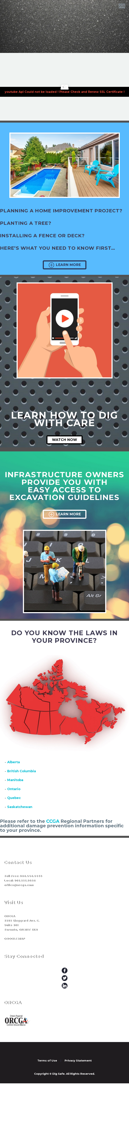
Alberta (13, 762)
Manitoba (15, 780)
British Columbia (21, 771)
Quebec (14, 798)
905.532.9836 (24, 880)
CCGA (52, 821)
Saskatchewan (19, 807)
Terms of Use (47, 1060)
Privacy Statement (78, 1060)
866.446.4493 (30, 876)
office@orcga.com (18, 885)
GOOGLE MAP (14, 938)
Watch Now (64, 440)
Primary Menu (122, 6)
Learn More (64, 264)
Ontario (13, 789)
